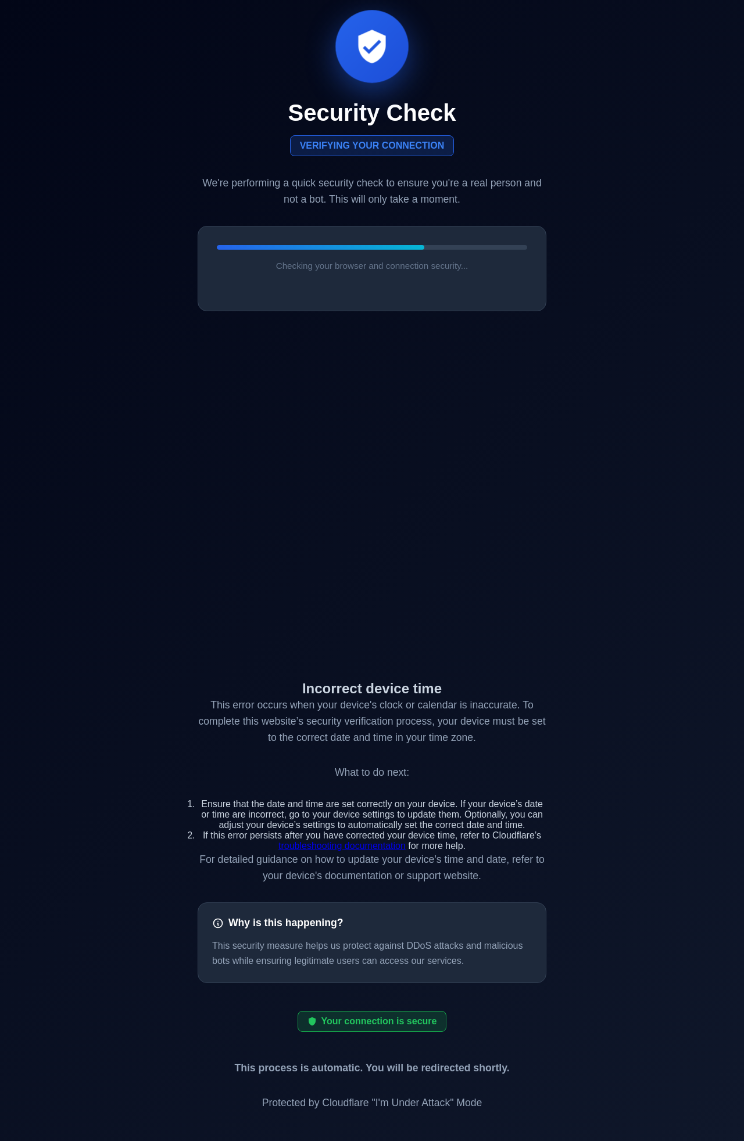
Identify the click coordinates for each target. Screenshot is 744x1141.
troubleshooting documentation (342, 846)
